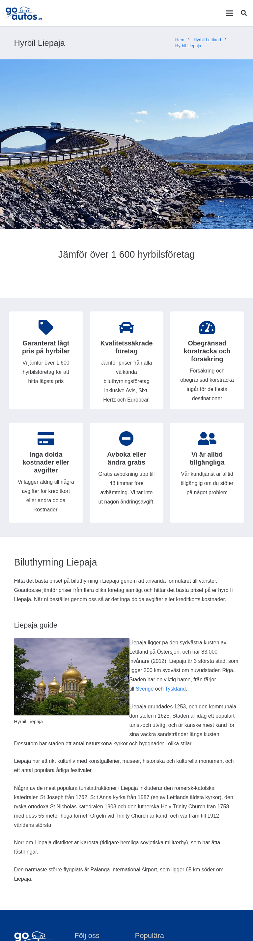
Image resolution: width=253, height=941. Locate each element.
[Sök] (243, 13)
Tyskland (175, 689)
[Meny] (229, 13)
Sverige (145, 689)
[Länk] (24, 13)
